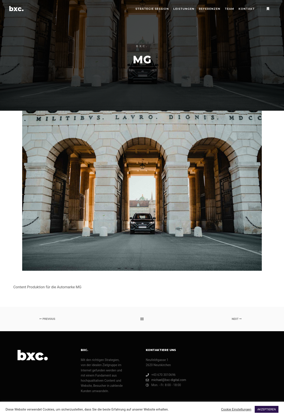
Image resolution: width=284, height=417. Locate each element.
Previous (47, 319)
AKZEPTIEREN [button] (266, 409)
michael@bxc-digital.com (166, 380)
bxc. (16, 9)
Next (237, 319)
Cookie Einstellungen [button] (236, 409)
